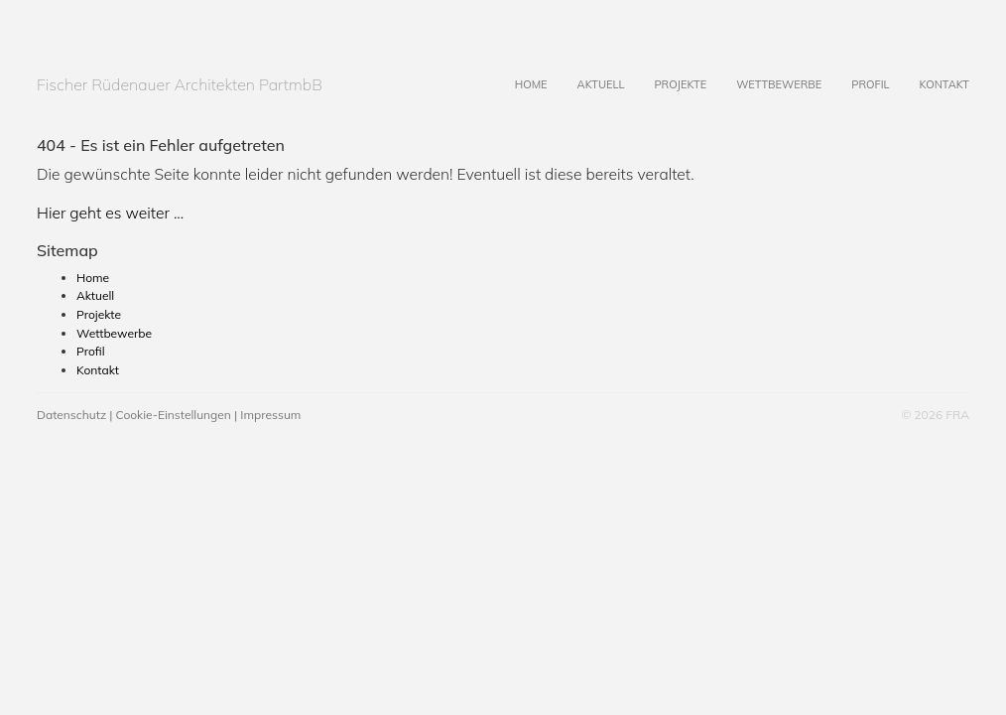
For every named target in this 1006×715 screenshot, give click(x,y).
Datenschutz (71, 414)
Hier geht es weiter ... (110, 212)
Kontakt (929, 70)
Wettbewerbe (763, 70)
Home (516, 70)
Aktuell (586, 70)
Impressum (270, 414)
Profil (855, 70)
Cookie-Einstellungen (173, 414)
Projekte (665, 70)
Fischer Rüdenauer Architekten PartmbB (179, 84)
